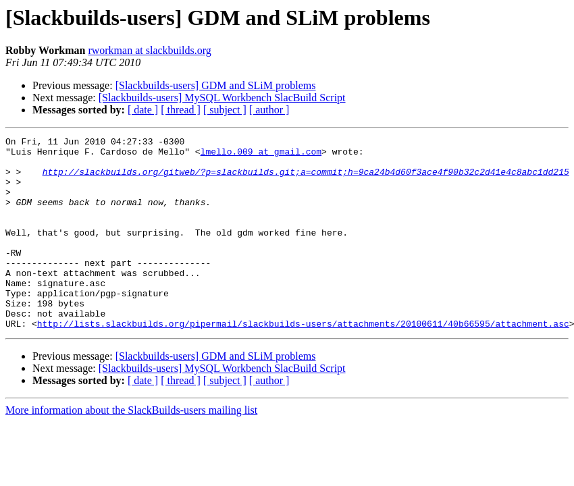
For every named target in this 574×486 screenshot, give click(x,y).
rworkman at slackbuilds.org (149, 50)
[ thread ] (181, 109)
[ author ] (269, 109)
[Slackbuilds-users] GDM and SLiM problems (215, 85)
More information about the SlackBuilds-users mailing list (131, 448)
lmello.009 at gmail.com (261, 155)
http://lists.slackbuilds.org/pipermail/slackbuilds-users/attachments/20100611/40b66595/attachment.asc (303, 362)
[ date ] (143, 109)
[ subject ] (224, 109)
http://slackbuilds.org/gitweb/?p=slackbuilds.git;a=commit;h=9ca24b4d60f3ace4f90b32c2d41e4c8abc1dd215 (306, 179)
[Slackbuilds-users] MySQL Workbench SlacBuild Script (222, 97)
